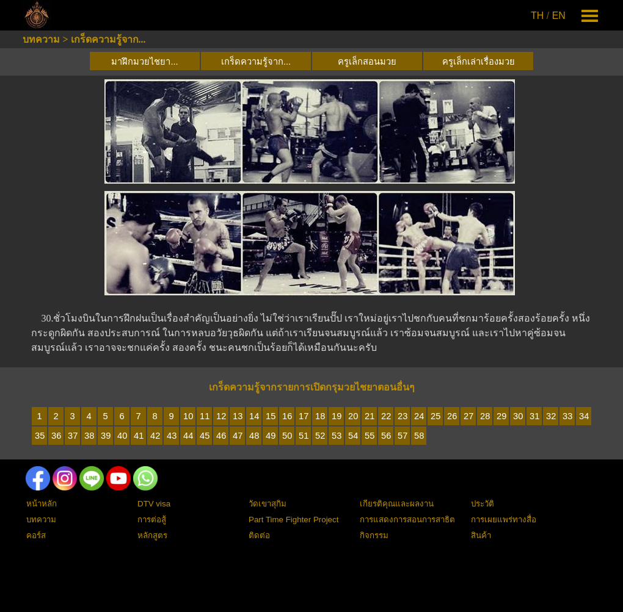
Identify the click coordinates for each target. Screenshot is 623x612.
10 (188, 416)
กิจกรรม (374, 535)
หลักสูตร (152, 535)
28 (485, 416)
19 (336, 416)
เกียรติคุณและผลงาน (397, 503)
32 (551, 416)
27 (468, 416)
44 (188, 436)
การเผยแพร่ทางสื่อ (503, 519)
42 (155, 436)
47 (237, 436)
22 (386, 416)
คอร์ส (36, 535)
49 (270, 436)
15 (270, 416)
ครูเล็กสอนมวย (367, 62)
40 (122, 436)
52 (320, 436)
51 (303, 436)
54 (353, 436)
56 (386, 436)
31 (534, 416)
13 (237, 416)
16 (287, 416)
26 (452, 416)
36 (56, 436)
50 (287, 436)
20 (353, 416)
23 (402, 416)
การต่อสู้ (151, 519)
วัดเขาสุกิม (267, 503)
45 (204, 436)
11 (204, 416)
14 (254, 416)
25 (435, 416)
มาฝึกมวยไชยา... (144, 62)
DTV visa (153, 503)
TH (537, 15)
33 (567, 416)
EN (559, 15)
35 (40, 436)
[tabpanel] (549, 16)
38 (89, 436)
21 (369, 416)
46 (221, 436)
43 (172, 436)
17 (303, 416)
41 (139, 436)
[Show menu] (589, 15)
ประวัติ (482, 503)
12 (221, 416)
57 (402, 436)
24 (419, 416)
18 (320, 416)
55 (369, 436)
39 (106, 436)
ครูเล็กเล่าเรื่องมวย (478, 62)
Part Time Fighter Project (293, 519)
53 (336, 436)
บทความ (41, 39)
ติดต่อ (259, 535)
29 (501, 416)
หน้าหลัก (41, 503)
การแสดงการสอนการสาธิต (407, 519)
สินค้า (481, 535)
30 (518, 416)
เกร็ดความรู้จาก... (108, 39)
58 (419, 436)
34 (584, 416)
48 (254, 436)
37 (73, 436)
